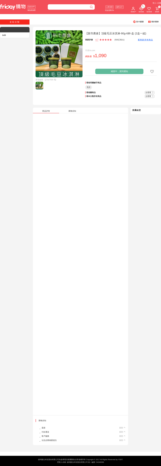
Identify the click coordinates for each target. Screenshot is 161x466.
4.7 (96, 40)
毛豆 (88, 87)
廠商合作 (119, 7)
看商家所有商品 (145, 40)
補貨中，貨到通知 (119, 71)
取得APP (31, 7)
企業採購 (109, 7)
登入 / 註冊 (157, 3)
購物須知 (42, 420)
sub (4, 35)
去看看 (149, 92)
